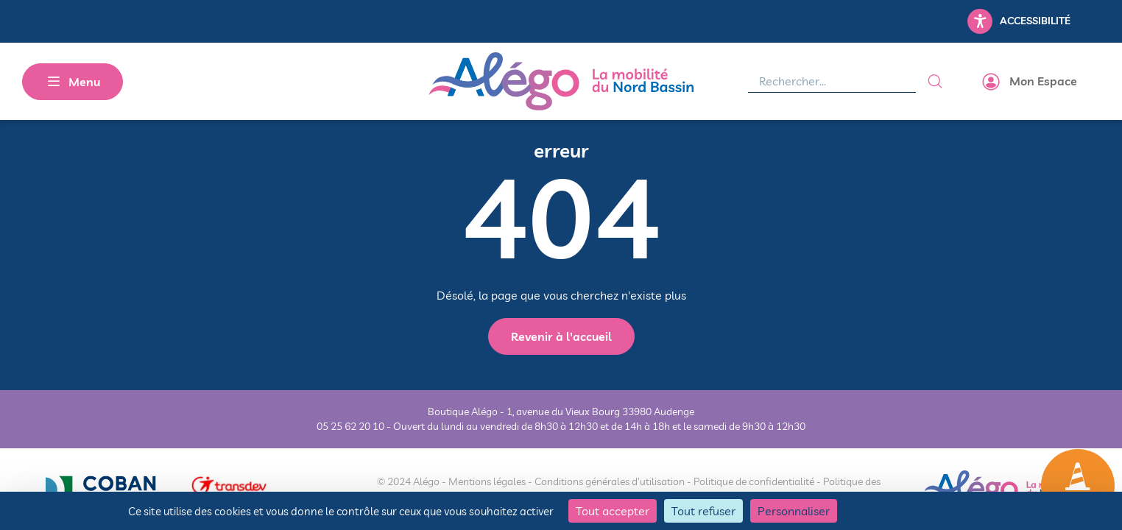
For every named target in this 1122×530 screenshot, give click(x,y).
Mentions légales (487, 481)
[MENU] (72, 81)
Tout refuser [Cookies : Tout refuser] (703, 511)
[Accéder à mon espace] (1030, 81)
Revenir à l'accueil (561, 336)
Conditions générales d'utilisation (609, 481)
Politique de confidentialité (754, 481)
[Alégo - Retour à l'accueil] (561, 81)
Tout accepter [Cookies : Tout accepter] (612, 511)
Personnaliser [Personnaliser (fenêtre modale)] (794, 511)
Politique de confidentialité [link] (923, 511)
